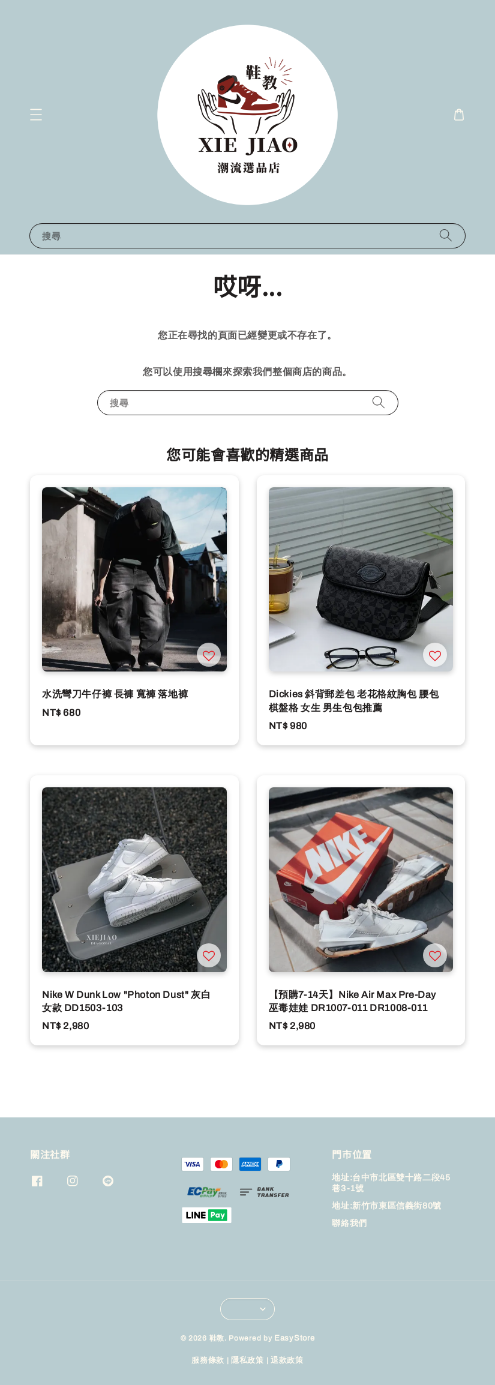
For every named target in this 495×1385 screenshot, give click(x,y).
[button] (36, 114)
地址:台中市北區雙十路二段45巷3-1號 (391, 1183)
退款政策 (287, 1360)
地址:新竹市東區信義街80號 (386, 1205)
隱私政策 (247, 1360)
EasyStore (294, 1338)
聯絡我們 (349, 1223)
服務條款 (207, 1360)
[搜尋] (446, 235)
